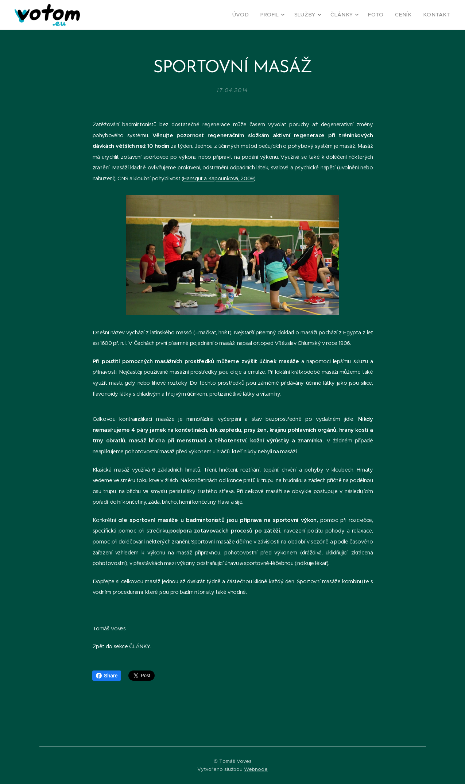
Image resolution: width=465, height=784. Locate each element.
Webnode (256, 769)
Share (106, 676)
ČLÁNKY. (140, 646)
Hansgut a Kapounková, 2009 (218, 178)
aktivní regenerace (299, 135)
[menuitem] (255, 15)
